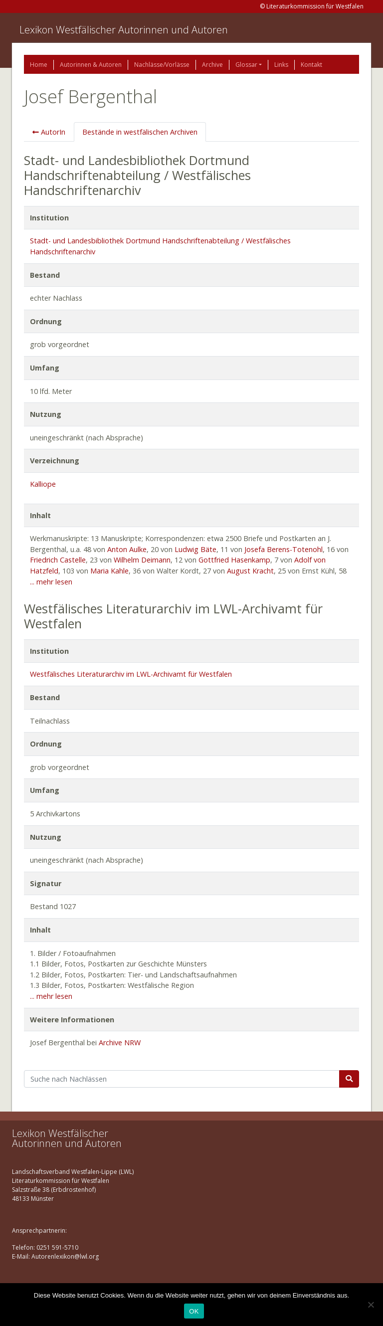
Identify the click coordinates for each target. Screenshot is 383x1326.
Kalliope (43, 484)
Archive (212, 64)
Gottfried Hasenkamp (234, 560)
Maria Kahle (109, 570)
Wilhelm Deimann (142, 560)
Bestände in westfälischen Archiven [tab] (139, 132)
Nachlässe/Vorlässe (162, 64)
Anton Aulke (127, 549)
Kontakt (311, 64)
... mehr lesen (51, 581)
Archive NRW (120, 1042)
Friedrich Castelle (58, 560)
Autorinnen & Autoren (91, 64)
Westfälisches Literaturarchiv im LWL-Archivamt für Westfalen (131, 674)
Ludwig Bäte (195, 549)
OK (193, 1311)
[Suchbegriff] (182, 1079)
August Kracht (250, 570)
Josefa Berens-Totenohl (283, 549)
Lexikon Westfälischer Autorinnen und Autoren (123, 29)
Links (281, 64)
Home (38, 64)
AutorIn (48, 132)
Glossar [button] (246, 64)
